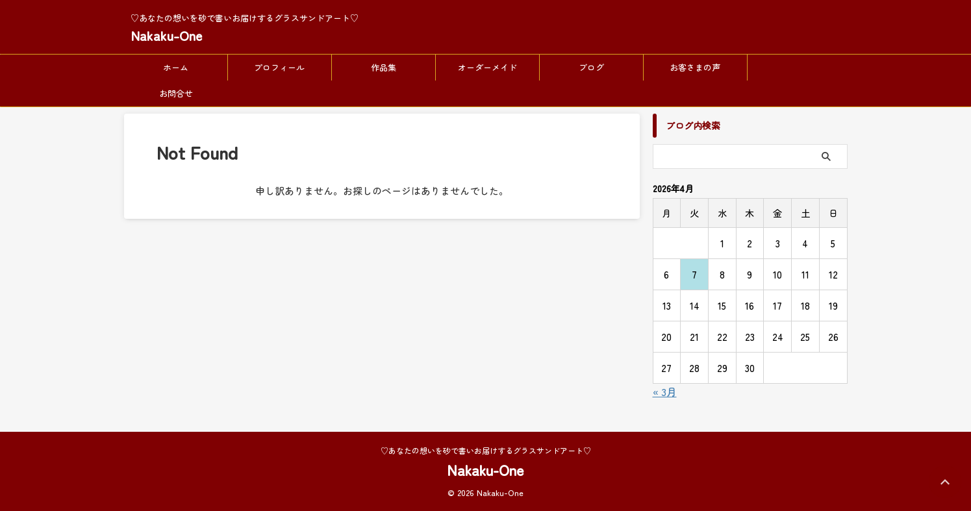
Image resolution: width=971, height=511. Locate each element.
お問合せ (176, 93)
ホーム (175, 67)
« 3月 (665, 391)
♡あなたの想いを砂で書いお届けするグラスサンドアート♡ (486, 450)
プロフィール (279, 67)
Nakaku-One (166, 35)
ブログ (591, 67)
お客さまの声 (695, 67)
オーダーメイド (487, 67)
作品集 (383, 67)
